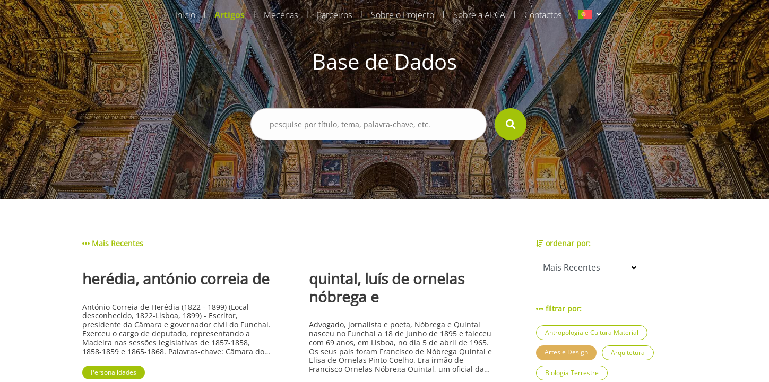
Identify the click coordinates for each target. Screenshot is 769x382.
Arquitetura (628, 352)
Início (185, 15)
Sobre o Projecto (402, 15)
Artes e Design (566, 352)
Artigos (229, 15)
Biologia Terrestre (572, 372)
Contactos (542, 15)
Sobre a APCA (479, 15)
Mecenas (281, 15)
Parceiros (334, 15)
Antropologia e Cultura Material (591, 332)
